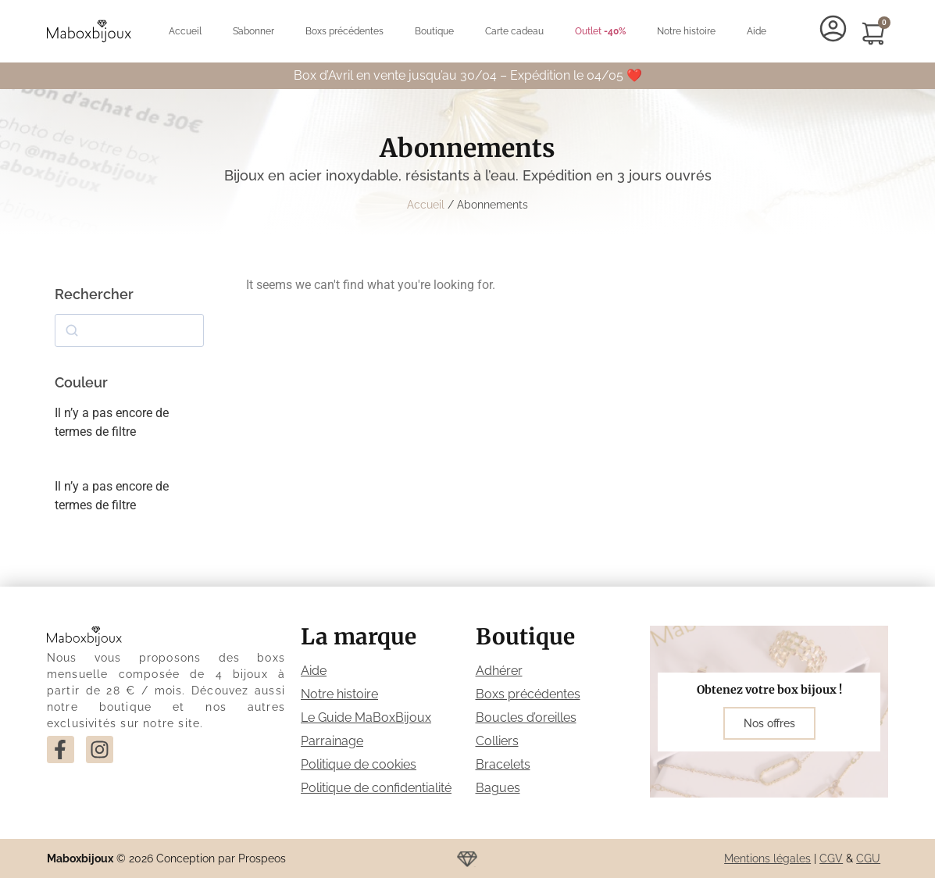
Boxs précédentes (344, 31)
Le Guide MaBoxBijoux (366, 717)
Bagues (498, 787)
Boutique (434, 31)
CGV (831, 858)
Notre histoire (686, 31)
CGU (868, 858)
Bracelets (503, 764)
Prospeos (262, 858)
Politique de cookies (358, 764)
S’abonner (253, 31)
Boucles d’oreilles (526, 717)
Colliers (497, 740)
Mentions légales (767, 858)
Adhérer (499, 670)
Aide (756, 31)
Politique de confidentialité (376, 787)
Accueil (185, 31)
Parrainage (332, 740)
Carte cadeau (514, 31)
